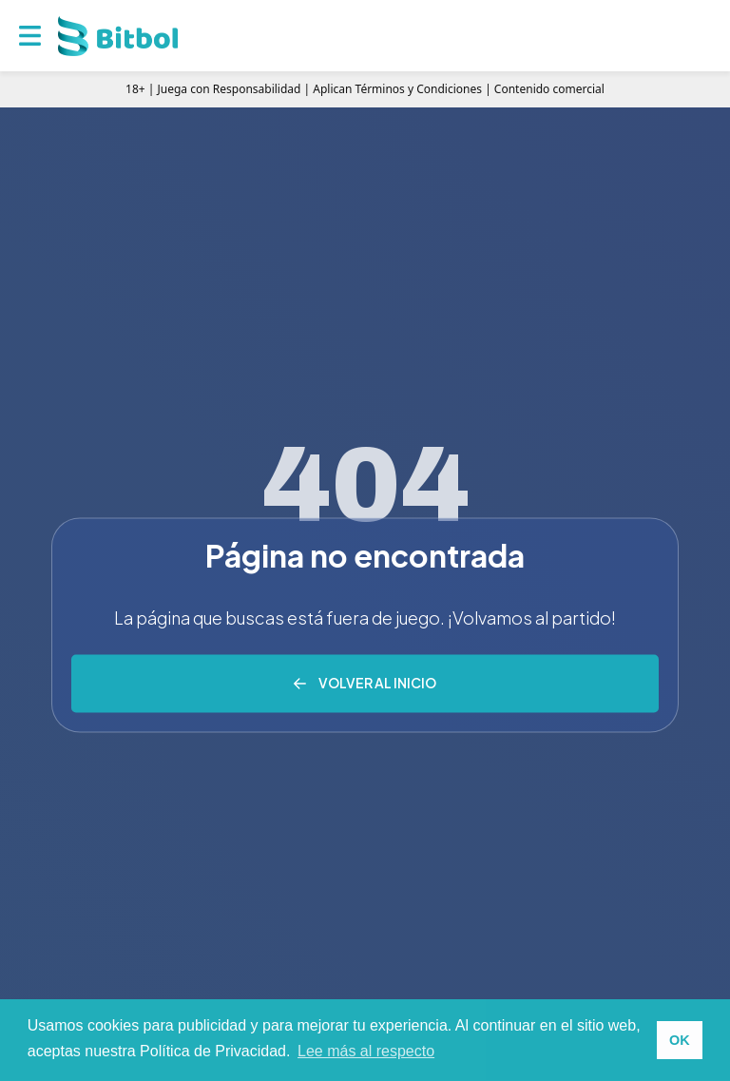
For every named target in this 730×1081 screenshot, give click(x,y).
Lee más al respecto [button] (366, 1051)
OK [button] (679, 1040)
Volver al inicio (377, 682)
